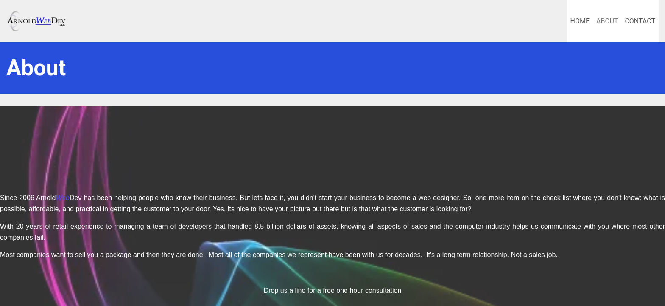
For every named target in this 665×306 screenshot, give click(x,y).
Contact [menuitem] (640, 21)
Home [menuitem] (580, 21)
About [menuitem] (607, 21)
